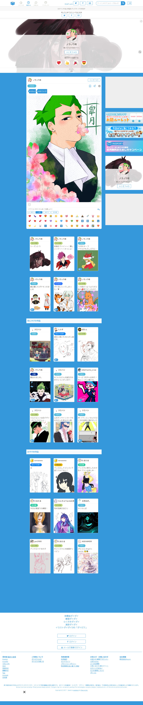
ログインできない (96, 668)
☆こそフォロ (71, 52)
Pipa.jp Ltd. (84, 690)
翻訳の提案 (12, 657)
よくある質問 (94, 664)
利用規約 (64, 659)
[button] (24, 692)
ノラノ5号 (71, 44)
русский (5, 675)
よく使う (31, 212)
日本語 (5, 677)
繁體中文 (6, 670)
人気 (39, 212)
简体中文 (6, 668)
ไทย (4, 673)
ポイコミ (93, 673)
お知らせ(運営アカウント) (99, 659)
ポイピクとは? (37, 659)
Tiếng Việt (6, 664)
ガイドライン (65, 661)
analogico (76, 690)
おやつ (47, 212)
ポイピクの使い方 (38, 661)
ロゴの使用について (97, 670)
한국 (4, 666)
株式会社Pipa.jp (125, 659)
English (5, 659)
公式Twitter (94, 661)
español (5, 661)
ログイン (71, 635)
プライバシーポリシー (68, 664)
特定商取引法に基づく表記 (70, 666)
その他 (55, 212)
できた (31, 86)
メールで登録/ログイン (71, 647)
